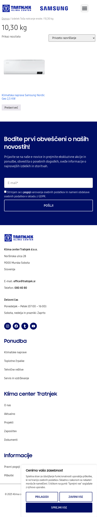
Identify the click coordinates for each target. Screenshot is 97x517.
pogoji (27, 192)
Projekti (8, 422)
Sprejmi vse (59, 507)
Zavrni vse (76, 497)
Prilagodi (42, 497)
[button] (84, 8)
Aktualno (9, 414)
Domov (5, 18)
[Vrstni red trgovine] (72, 38)
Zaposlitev (10, 431)
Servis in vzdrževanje (16, 378)
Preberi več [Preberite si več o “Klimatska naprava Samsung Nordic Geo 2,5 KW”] (11, 107)
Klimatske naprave (15, 352)
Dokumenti (11, 440)
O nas (7, 405)
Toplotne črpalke (14, 361)
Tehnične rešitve (13, 369)
